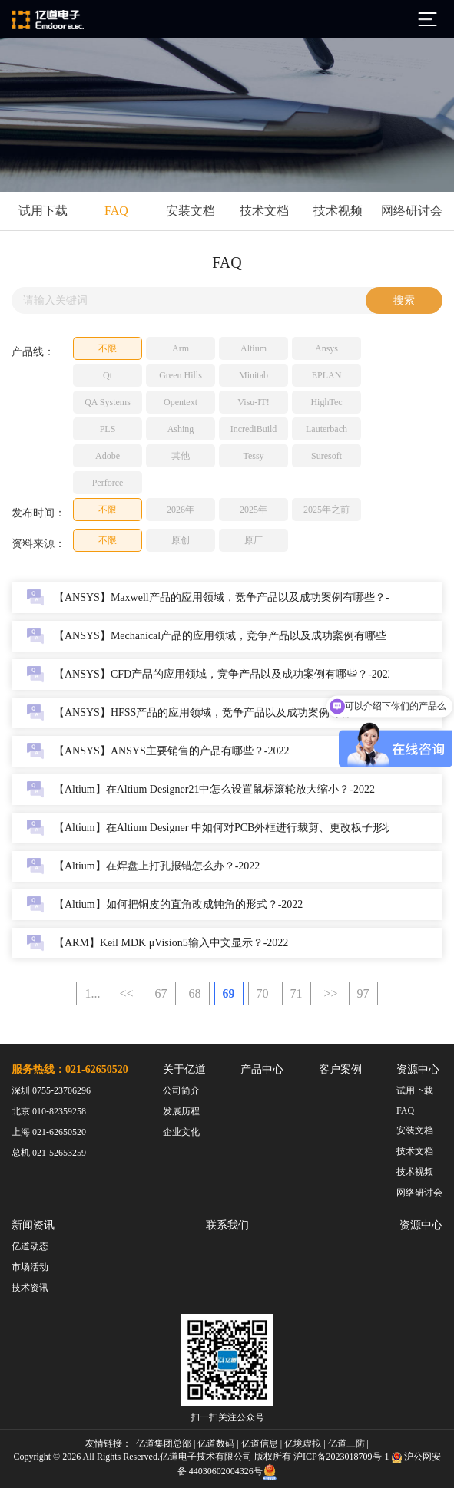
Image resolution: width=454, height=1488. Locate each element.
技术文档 (264, 210)
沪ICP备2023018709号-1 (341, 1456)
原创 (180, 540)
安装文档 (190, 210)
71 (296, 993)
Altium (253, 348)
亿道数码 (215, 1443)
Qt (107, 375)
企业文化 (181, 1132)
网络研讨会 (411, 210)
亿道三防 (346, 1443)
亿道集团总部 (163, 1443)
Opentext (180, 402)
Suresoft (326, 455)
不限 (107, 348)
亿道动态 (30, 1246)
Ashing (180, 429)
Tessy (253, 455)
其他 (180, 455)
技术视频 (338, 210)
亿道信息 (259, 1443)
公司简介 (181, 1090)
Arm (180, 348)
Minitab (253, 375)
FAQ (116, 210)
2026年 (180, 509)
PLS (108, 429)
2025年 (253, 509)
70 (263, 993)
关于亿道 (184, 1069)
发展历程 (181, 1111)
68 (195, 993)
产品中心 (261, 1069)
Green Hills (180, 375)
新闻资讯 (33, 1225)
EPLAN (327, 375)
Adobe (107, 455)
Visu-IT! (253, 402)
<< (126, 993)
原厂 (253, 540)
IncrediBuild (253, 429)
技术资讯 (30, 1287)
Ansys (326, 348)
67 (161, 993)
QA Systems (108, 402)
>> (331, 993)
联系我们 (227, 1225)
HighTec (326, 402)
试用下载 (43, 210)
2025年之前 (326, 509)
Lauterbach (326, 429)
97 (363, 993)
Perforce (108, 482)
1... (92, 993)
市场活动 (30, 1267)
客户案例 (340, 1069)
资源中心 (417, 1069)
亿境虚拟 (302, 1443)
